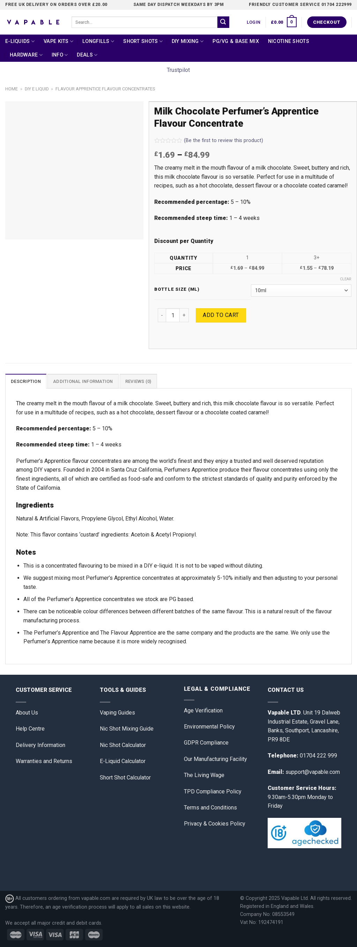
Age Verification (203, 710)
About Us (27, 712)
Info (60, 55)
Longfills (98, 41)
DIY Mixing (187, 41)
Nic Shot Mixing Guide (127, 728)
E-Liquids (20, 41)
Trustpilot (178, 70)
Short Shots (143, 41)
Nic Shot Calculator (123, 745)
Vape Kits (58, 41)
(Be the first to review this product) (208, 140)
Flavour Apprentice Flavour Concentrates (105, 88)
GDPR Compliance (206, 742)
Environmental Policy (209, 726)
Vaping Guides (117, 712)
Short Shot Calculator (125, 777)
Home (11, 88)
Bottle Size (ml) (177, 289)
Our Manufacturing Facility (215, 759)
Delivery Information (40, 745)
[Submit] (223, 22)
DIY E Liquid (37, 88)
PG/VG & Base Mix (236, 41)
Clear (345, 279)
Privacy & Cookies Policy (214, 823)
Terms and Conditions (210, 807)
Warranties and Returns (44, 761)
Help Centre (30, 728)
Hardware (26, 55)
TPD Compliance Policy (212, 791)
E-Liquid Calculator (123, 761)
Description (26, 381)
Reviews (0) (138, 381)
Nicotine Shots (288, 41)
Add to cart (221, 315)
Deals (87, 55)
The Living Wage (204, 775)
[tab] (25, 381)
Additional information (83, 381)
